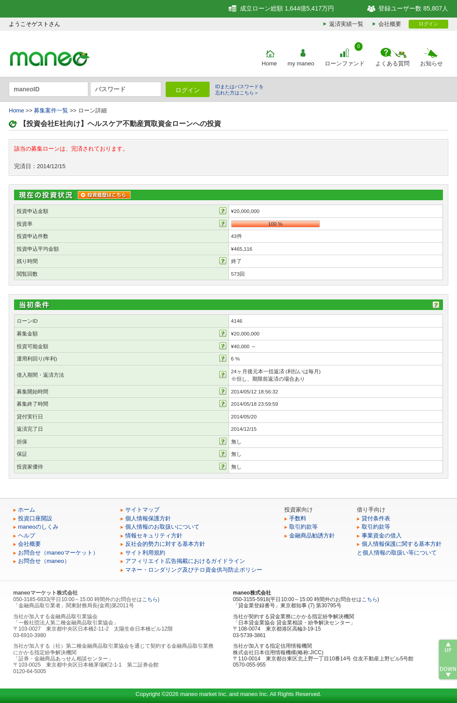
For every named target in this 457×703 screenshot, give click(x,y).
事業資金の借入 (382, 535)
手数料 (297, 518)
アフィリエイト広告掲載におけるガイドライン (185, 561)
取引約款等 (303, 526)
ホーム (26, 509)
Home (269, 63)
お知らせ (431, 63)
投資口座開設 (35, 518)
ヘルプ (26, 535)
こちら (150, 599)
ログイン (428, 23)
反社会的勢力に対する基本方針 (165, 544)
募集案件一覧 (51, 110)
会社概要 (389, 24)
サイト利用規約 (145, 552)
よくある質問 (392, 63)
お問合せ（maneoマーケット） (58, 552)
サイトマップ (142, 509)
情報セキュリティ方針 (153, 535)
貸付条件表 (376, 518)
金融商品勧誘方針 (312, 535)
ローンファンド (345, 63)
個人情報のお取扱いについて (162, 526)
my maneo (300, 63)
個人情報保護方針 (148, 518)
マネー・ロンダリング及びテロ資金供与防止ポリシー (193, 569)
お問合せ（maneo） (44, 561)
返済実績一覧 (346, 24)
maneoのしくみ (38, 526)
